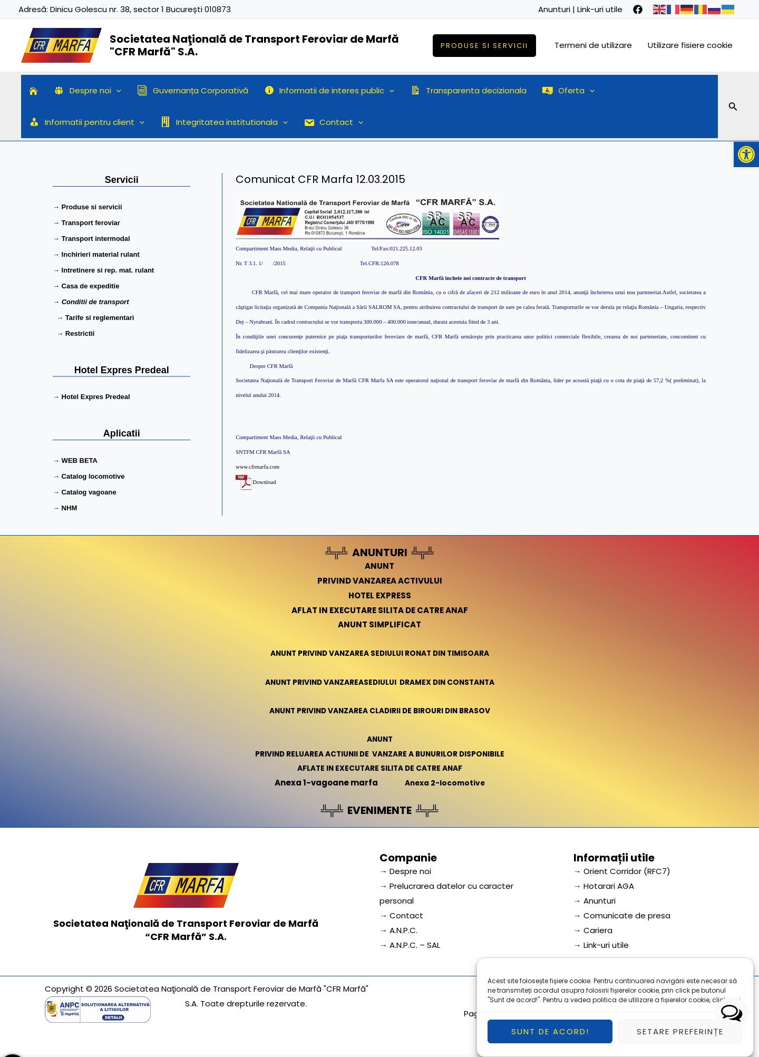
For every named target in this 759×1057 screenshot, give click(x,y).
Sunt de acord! (550, 1031)
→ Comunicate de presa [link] (621, 915)
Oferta (568, 90)
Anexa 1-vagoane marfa (323, 782)
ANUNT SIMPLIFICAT (379, 624)
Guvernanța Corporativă (192, 90)
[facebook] (638, 9)
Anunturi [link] (554, 9)
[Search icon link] (733, 108)
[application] (116, 90)
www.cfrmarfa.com (257, 467)
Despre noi (87, 90)
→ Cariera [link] (592, 930)
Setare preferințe (680, 1031)
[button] (746, 154)
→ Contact (401, 915)
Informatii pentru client (86, 122)
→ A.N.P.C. (398, 930)
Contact (334, 122)
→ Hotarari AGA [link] (603, 885)
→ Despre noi (405, 871)
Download (264, 482)
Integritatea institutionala (224, 122)
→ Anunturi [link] (594, 900)
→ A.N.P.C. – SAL (410, 945)
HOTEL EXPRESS (379, 595)
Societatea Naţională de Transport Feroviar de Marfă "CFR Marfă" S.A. (254, 45)
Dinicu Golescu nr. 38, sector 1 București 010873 (140, 9)
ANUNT (379, 565)
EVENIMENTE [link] (379, 810)
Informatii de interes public (329, 90)
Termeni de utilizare (593, 45)
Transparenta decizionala (468, 90)
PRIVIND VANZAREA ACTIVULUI (379, 580)
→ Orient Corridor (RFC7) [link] (621, 871)
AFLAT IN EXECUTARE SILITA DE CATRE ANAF (379, 610)
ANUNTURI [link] (379, 552)
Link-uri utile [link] (599, 9)
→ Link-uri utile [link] (601, 945)
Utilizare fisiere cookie (690, 45)
